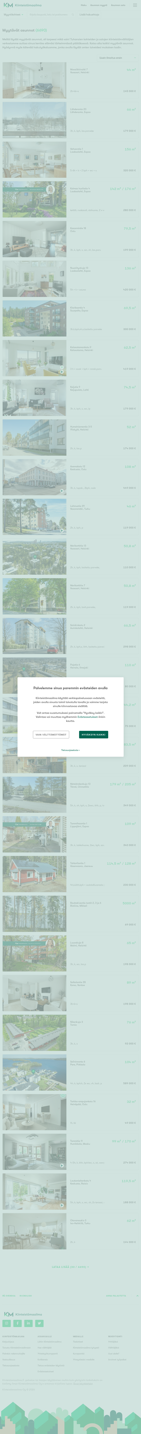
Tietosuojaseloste (69, 750)
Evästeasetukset (88, 716)
